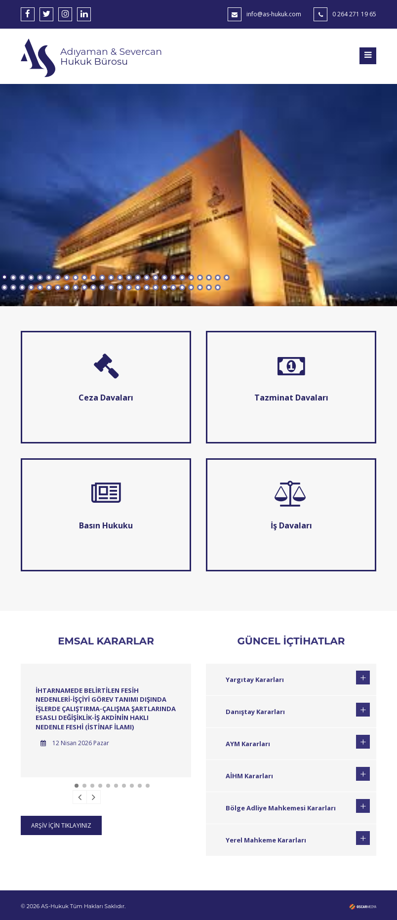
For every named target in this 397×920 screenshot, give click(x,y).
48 (191, 287)
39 (111, 287)
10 (84, 277)
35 (75, 287)
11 (93, 277)
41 (129, 287)
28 (13, 287)
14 (120, 277)
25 (218, 277)
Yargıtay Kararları (255, 679)
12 (102, 277)
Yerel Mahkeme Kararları (266, 840)
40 (120, 287)
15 (129, 277)
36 (84, 287)
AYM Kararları (248, 743)
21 (182, 277)
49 (200, 287)
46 (173, 287)
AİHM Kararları (249, 775)
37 (93, 287)
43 (147, 287)
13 (111, 277)
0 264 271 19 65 (354, 14)
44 (155, 287)
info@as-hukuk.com (273, 14)
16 (138, 277)
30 (31, 287)
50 (209, 287)
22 (191, 277)
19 (164, 277)
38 (102, 287)
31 (40, 287)
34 (67, 287)
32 (49, 287)
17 (147, 277)
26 (227, 277)
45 (164, 287)
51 (218, 287)
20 (173, 277)
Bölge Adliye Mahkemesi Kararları (281, 807)
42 (138, 287)
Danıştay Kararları (255, 711)
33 (58, 287)
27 (4, 287)
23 (200, 277)
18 (155, 277)
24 (209, 277)
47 (182, 287)
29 (22, 287)
